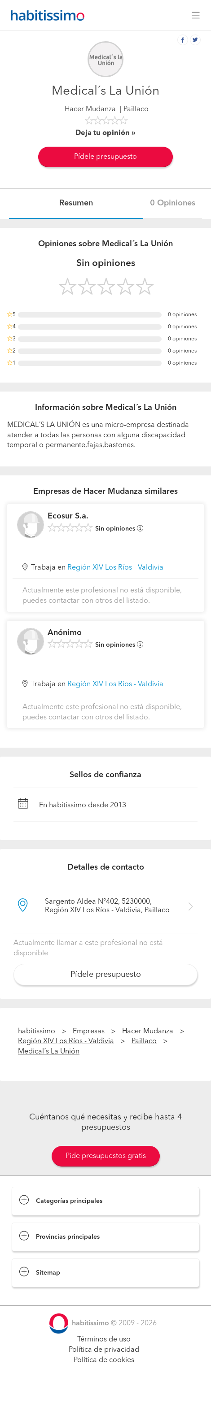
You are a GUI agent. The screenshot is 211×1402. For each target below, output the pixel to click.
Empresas (89, 1031)
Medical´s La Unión (48, 1051)
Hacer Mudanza (90, 109)
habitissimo (36, 1031)
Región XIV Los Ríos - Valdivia (115, 567)
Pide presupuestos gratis (106, 1156)
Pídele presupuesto (105, 157)
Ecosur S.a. (68, 516)
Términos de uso (104, 1339)
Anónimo (65, 633)
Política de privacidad (104, 1350)
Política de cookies (104, 1360)
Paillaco (144, 1041)
